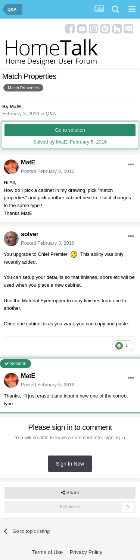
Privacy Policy (86, 552)
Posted (47, 171)
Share (70, 492)
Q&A (51, 113)
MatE (15, 106)
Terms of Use (47, 552)
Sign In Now (70, 464)
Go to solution (70, 130)
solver (29, 234)
